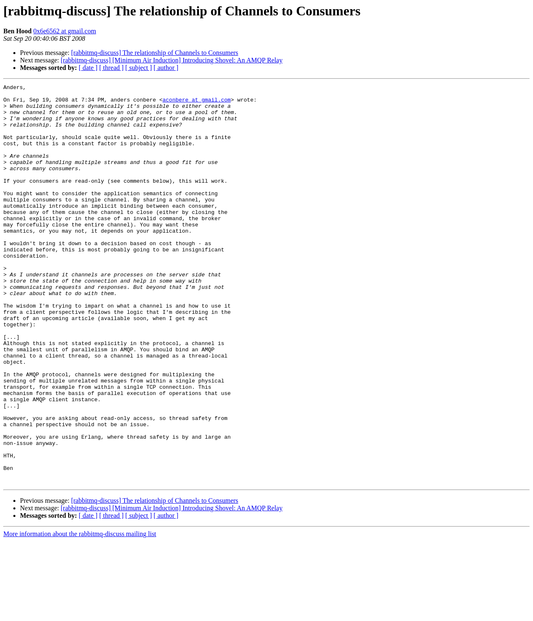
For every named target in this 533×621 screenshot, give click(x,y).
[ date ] (88, 67)
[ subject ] (138, 67)
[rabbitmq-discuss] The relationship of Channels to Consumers (154, 52)
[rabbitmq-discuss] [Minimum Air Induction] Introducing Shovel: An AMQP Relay (172, 60)
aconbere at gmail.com (196, 103)
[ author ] (166, 67)
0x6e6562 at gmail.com (64, 31)
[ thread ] (111, 67)
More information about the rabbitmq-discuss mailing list (79, 613)
